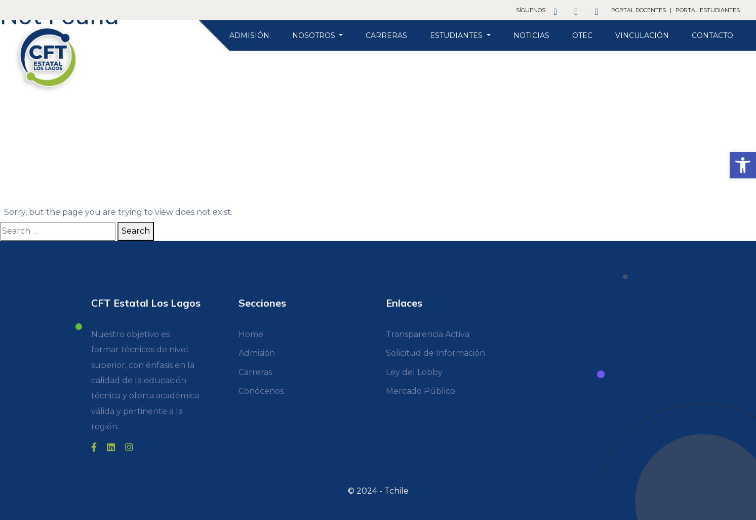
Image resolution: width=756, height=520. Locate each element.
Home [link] (250, 334)
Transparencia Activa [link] (427, 334)
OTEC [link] (582, 35)
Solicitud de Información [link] (435, 353)
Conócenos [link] (261, 391)
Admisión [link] (249, 35)
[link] (743, 165)
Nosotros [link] (314, 35)
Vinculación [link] (642, 35)
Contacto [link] (712, 35)
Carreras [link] (386, 35)
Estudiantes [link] (457, 35)
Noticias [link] (531, 35)
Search (136, 231)
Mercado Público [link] (420, 391)
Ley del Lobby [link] (414, 372)
